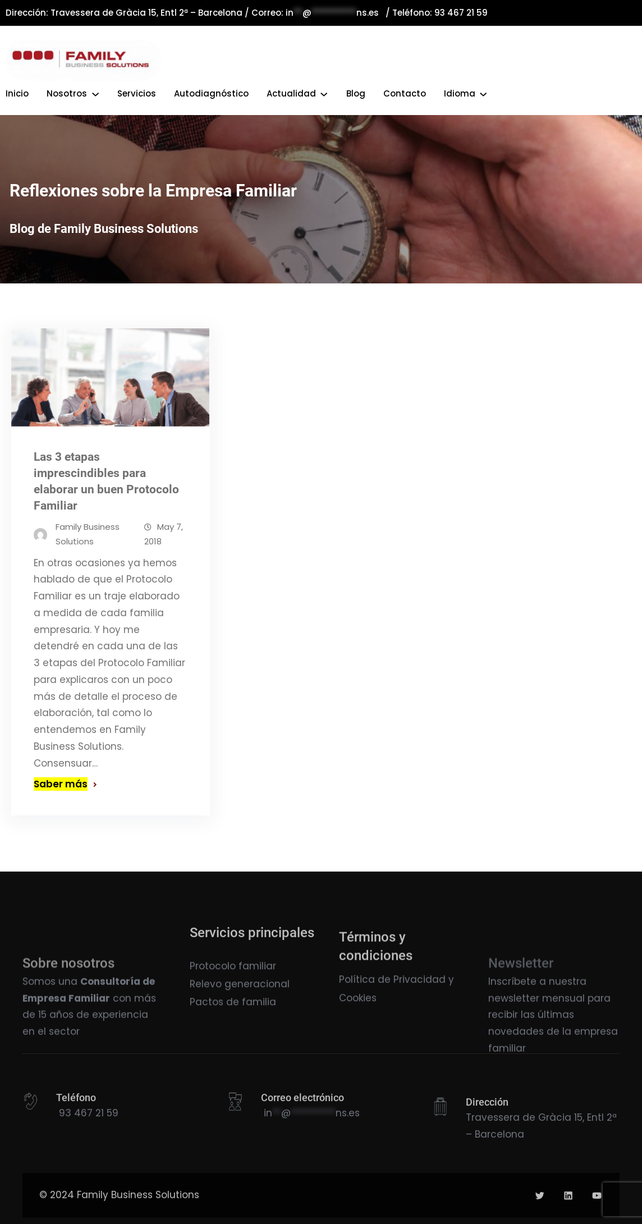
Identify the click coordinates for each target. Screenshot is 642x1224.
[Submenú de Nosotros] (95, 93)
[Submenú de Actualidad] (324, 93)
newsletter (513, 1033)
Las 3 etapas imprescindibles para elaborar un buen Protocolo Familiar (106, 489)
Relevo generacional (240, 1000)
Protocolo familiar (233, 982)
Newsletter (520, 1004)
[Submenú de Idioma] (483, 93)
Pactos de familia (233, 1018)
